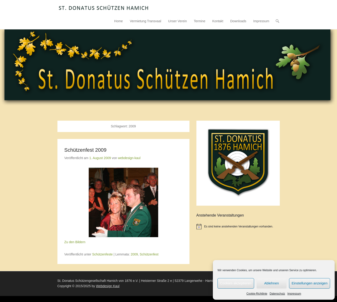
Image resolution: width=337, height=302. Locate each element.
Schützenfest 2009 (85, 150)
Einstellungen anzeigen (310, 283)
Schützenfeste (102, 254)
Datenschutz (277, 293)
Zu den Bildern (74, 242)
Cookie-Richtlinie (256, 293)
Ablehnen (271, 283)
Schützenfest (149, 254)
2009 (134, 254)
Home (118, 21)
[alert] (238, 226)
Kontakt (217, 21)
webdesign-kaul (129, 158)
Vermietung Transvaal (145, 21)
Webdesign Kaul (108, 286)
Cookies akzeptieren (236, 283)
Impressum (294, 293)
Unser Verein (177, 21)
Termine (199, 21)
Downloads (238, 21)
